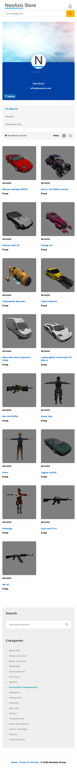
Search (70, 13)
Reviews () (13, 124)
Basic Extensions (19, 724)
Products (11, 108)
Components (16, 718)
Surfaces (14, 676)
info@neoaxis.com (41, 88)
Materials (14, 666)
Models (13, 682)
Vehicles (14, 703)
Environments (17, 671)
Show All (14, 650)
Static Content (18, 656)
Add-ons (14, 708)
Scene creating (18, 729)
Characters (15, 697)
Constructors (17, 739)
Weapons (14, 692)
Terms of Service (29, 762)
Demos (13, 713)
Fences (13, 734)
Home (14, 762)
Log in (70, 6)
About (9, 116)
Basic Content (17, 661)
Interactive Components (23, 687)
